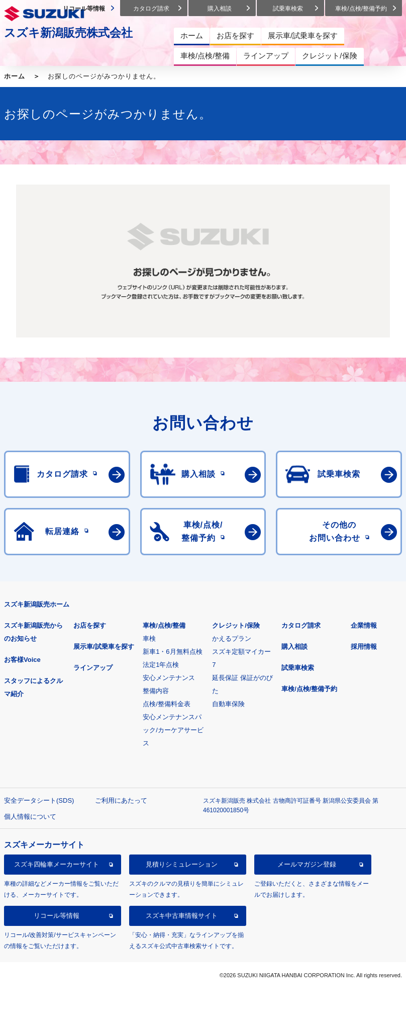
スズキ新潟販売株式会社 (68, 32)
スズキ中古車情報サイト (182, 915)
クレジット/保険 (236, 625)
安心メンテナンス (169, 677)
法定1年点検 (161, 664)
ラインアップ (93, 667)
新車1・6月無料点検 (172, 651)
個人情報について (30, 816)
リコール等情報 (56, 915)
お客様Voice (22, 659)
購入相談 (294, 646)
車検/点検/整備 (164, 625)
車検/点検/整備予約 (309, 689)
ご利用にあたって (121, 800)
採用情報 (364, 646)
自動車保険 (228, 704)
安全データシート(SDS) (39, 800)
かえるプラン (231, 638)
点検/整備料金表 (166, 704)
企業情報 (364, 625)
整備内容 (156, 691)
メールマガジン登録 (306, 864)
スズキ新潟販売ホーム (36, 604)
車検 (149, 638)
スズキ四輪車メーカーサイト (56, 864)
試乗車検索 (297, 667)
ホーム (14, 76)
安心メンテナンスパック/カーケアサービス (173, 730)
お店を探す (89, 625)
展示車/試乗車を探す (103, 646)
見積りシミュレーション (182, 864)
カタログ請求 (301, 625)
